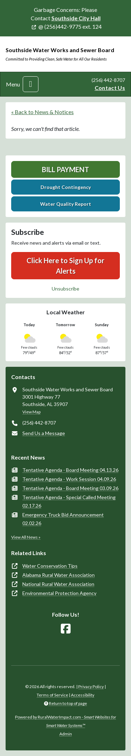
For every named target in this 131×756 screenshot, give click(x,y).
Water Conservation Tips (50, 566)
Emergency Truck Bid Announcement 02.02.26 (63, 519)
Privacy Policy (91, 686)
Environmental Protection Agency (59, 593)
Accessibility (82, 695)
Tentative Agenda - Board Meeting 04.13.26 (70, 470)
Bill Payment (65, 169)
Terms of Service (52, 695)
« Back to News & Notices (42, 111)
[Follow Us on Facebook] (66, 629)
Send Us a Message (43, 433)
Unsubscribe (65, 289)
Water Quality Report (65, 204)
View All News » (26, 537)
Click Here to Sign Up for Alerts (65, 265)
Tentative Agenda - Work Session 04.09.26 (69, 479)
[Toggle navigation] (30, 84)
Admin (65, 733)
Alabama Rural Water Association (58, 575)
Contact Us (110, 87)
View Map (31, 411)
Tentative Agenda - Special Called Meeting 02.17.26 (69, 501)
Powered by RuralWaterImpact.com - (65, 721)
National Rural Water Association (58, 584)
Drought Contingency (66, 187)
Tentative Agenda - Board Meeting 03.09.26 (70, 488)
